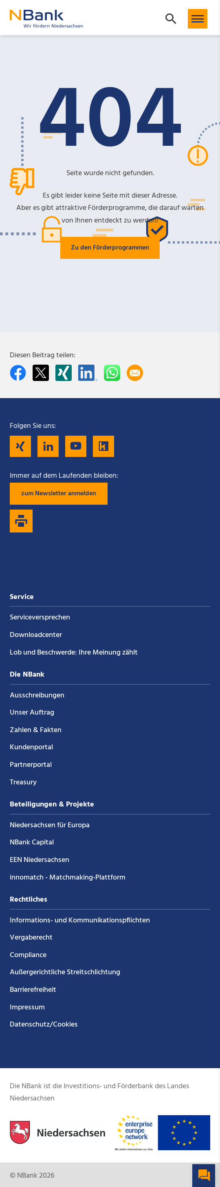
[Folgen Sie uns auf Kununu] (103, 446)
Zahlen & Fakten (36, 730)
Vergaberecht (31, 938)
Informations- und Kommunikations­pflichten (80, 920)
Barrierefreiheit (33, 990)
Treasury (23, 782)
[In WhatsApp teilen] (112, 373)
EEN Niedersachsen (39, 860)
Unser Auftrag (32, 713)
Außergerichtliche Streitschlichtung (65, 972)
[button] (197, 19)
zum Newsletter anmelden (58, 493)
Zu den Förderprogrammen (110, 248)
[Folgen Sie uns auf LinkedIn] (48, 446)
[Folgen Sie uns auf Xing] (20, 446)
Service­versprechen (40, 618)
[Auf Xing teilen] (63, 373)
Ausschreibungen (37, 696)
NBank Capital (32, 842)
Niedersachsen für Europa (50, 825)
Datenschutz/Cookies (44, 1025)
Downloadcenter (36, 635)
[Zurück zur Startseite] (46, 24)
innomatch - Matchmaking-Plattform (67, 878)
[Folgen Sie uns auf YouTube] (75, 446)
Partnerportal (31, 765)
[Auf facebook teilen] (18, 373)
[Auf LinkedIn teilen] (87, 373)
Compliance (28, 955)
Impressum (27, 1007)
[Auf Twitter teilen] (41, 373)
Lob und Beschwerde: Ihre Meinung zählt (74, 653)
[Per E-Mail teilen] (135, 373)
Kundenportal (31, 747)
